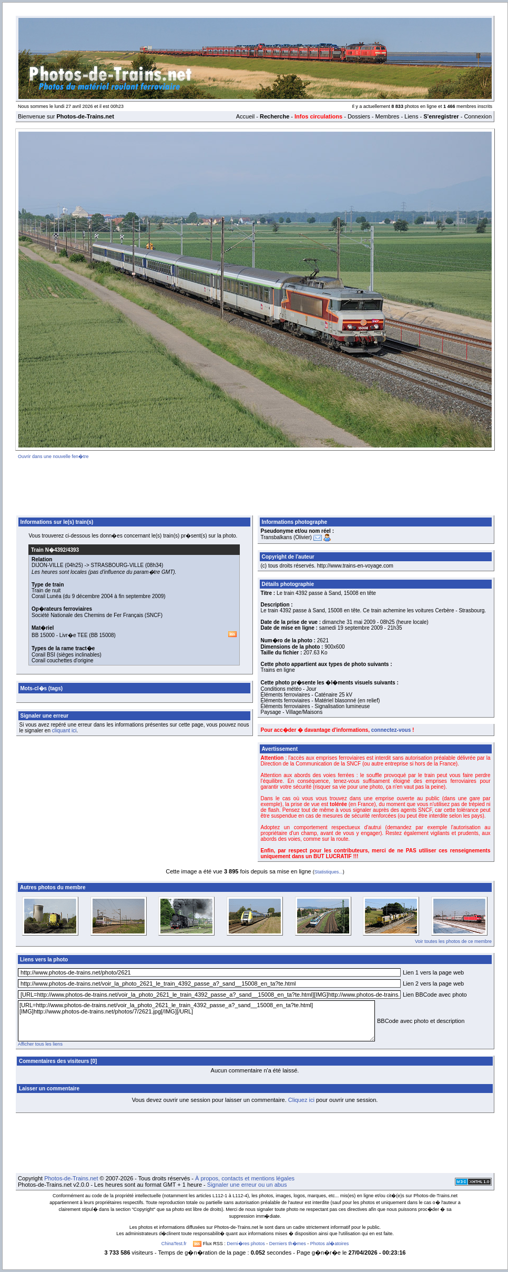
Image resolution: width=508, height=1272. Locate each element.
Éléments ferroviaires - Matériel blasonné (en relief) (320, 700)
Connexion (478, 116)
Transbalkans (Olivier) (286, 537)
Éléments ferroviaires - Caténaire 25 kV (307, 695)
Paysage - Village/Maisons (292, 712)
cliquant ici (64, 730)
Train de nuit (46, 590)
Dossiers (359, 116)
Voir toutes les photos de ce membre (453, 941)
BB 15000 (43, 635)
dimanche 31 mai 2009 (348, 622)
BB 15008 (102, 635)
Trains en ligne (278, 670)
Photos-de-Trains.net (71, 1178)
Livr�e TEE (73, 635)
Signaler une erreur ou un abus (247, 1184)
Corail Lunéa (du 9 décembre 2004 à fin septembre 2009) (99, 596)
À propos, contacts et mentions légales (244, 1178)
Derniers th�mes (287, 1243)
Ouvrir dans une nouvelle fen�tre (53, 456)
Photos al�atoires (329, 1243)
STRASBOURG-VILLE (117, 565)
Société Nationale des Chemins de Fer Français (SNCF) (97, 615)
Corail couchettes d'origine (63, 660)
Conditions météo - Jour (289, 689)
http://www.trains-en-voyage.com (355, 566)
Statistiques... (328, 871)
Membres (387, 116)
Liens (411, 116)
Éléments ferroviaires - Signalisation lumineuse (315, 706)
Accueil (245, 116)
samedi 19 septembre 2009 (351, 628)
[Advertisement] (255, 485)
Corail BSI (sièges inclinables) (66, 655)
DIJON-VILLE (48, 565)
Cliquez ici (301, 1100)
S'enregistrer (441, 116)
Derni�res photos (246, 1243)
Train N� (55, 550)
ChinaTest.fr (174, 1243)
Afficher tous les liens (40, 1044)
